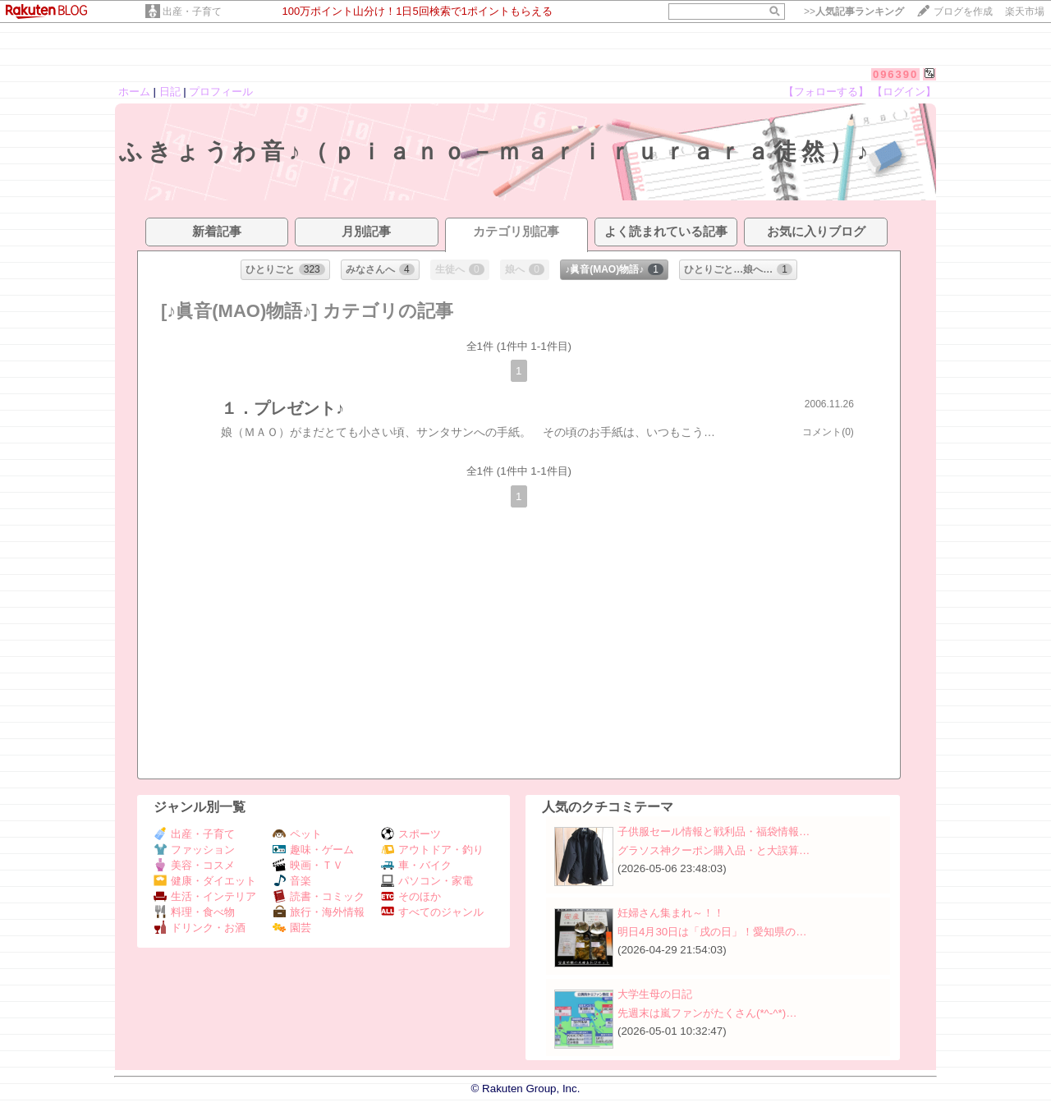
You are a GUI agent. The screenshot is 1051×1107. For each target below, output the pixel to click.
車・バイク (416, 865)
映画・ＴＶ (308, 865)
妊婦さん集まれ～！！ (670, 913)
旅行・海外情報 (319, 912)
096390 (895, 74)
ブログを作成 (963, 11)
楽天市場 (1024, 11)
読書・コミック (319, 896)
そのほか (411, 896)
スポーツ (411, 834)
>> (854, 11)
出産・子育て (192, 11)
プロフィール (221, 91)
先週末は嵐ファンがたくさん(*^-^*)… (707, 1013)
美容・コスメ (194, 865)
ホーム (134, 91)
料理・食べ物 (194, 912)
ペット (297, 834)
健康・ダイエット (205, 881)
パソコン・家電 (427, 881)
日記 (170, 91)
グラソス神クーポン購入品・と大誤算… (713, 850)
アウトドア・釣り (432, 849)
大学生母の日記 (654, 994)
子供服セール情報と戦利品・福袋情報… (713, 831)
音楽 (292, 881)
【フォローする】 (826, 91)
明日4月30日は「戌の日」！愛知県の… (712, 932)
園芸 (292, 927)
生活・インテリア (205, 896)
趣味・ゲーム (313, 849)
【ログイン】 (904, 91)
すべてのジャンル (432, 912)
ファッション (194, 849)
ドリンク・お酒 (200, 927)
